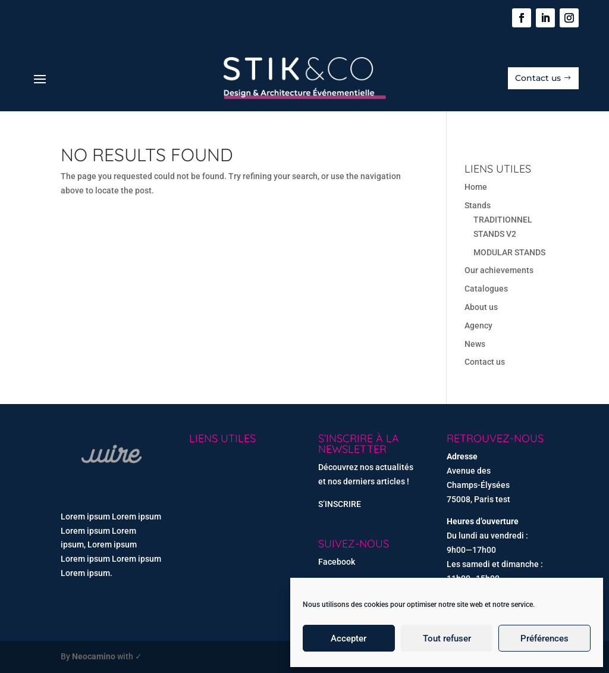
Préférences (544, 638)
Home (475, 187)
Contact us (538, 78)
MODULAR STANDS (509, 252)
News (474, 344)
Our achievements (498, 270)
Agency (478, 325)
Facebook (336, 561)
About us (481, 307)
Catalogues (486, 288)
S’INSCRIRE (339, 504)
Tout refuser (447, 638)
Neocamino (93, 656)
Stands (477, 205)
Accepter (348, 638)
